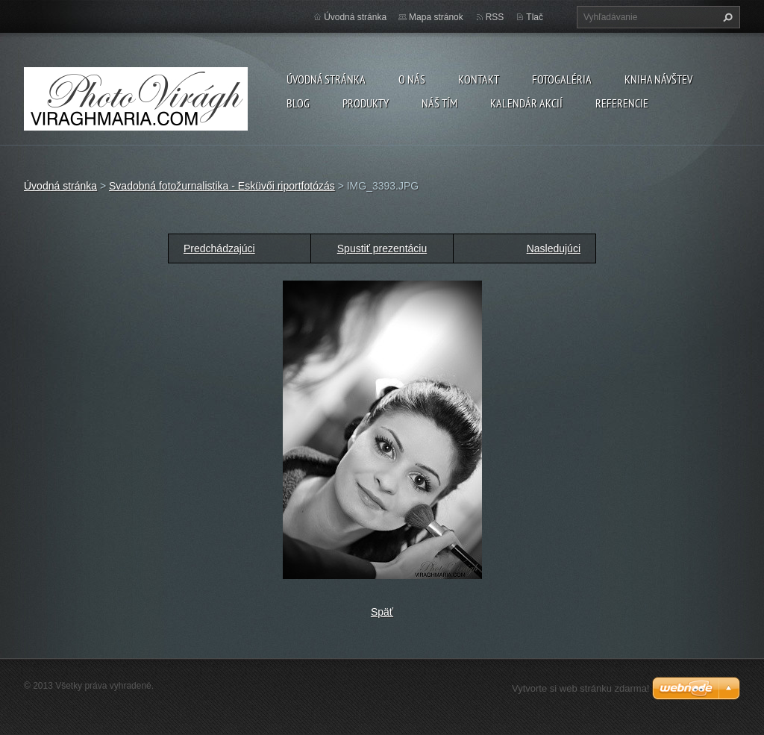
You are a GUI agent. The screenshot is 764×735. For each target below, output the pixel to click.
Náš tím (439, 103)
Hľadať (726, 17)
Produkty (365, 103)
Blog (298, 103)
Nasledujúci (553, 248)
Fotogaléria (562, 79)
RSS (495, 17)
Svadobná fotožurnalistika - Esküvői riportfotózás (222, 186)
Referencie (621, 103)
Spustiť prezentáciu (382, 248)
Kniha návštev (658, 79)
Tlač (534, 17)
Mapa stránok (436, 17)
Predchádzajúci (219, 248)
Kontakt (478, 79)
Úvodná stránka (326, 79)
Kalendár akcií (526, 103)
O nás (411, 79)
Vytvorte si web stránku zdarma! (580, 688)
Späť (382, 612)
